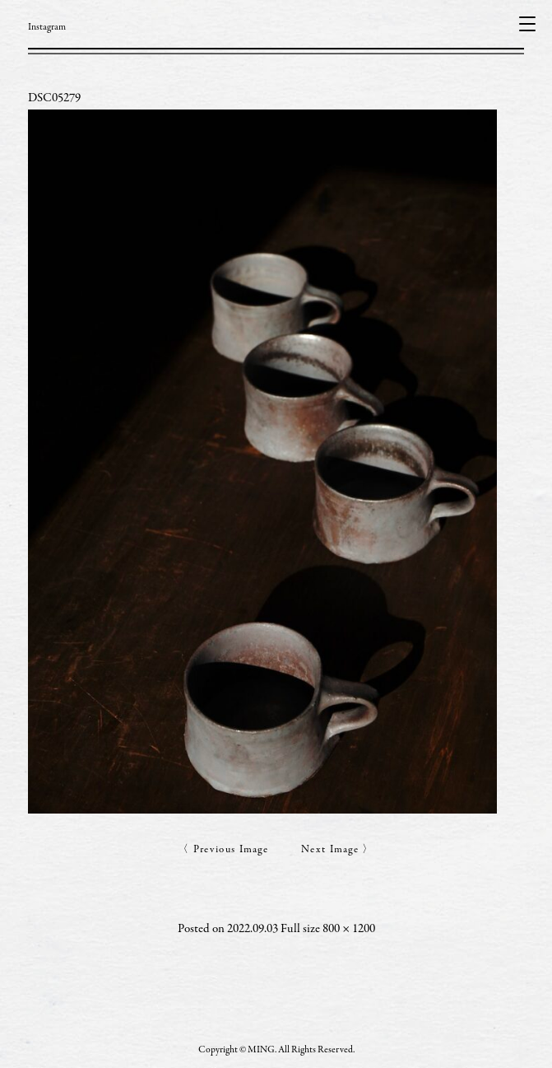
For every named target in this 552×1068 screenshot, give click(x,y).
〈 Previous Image (223, 850)
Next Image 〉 (337, 850)
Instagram (47, 27)
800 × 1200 (348, 929)
